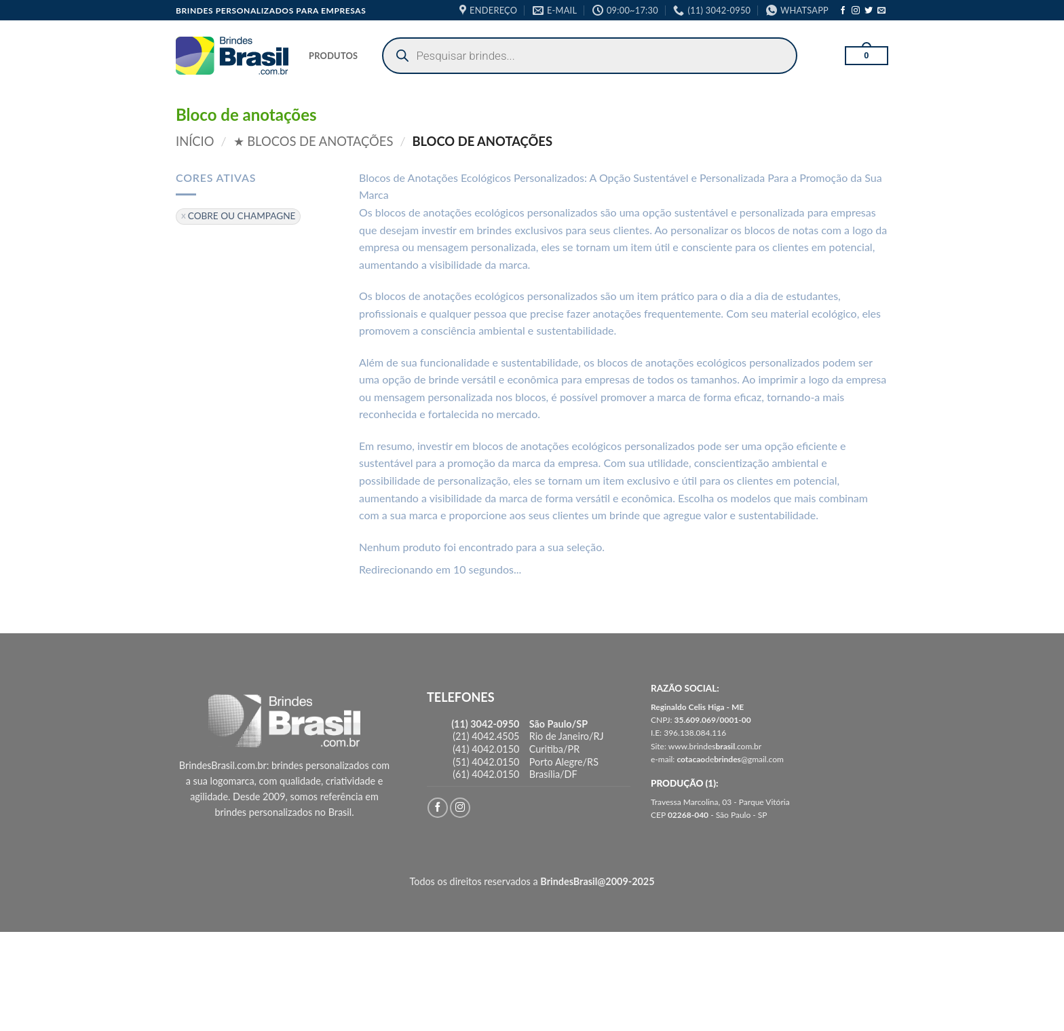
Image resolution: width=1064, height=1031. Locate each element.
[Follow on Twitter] (868, 11)
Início (195, 141)
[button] (866, 56)
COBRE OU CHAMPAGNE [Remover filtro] (242, 215)
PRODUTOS (333, 55)
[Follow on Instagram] (856, 11)
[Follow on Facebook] (843, 11)
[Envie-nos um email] (881, 11)
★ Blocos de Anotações (313, 141)
